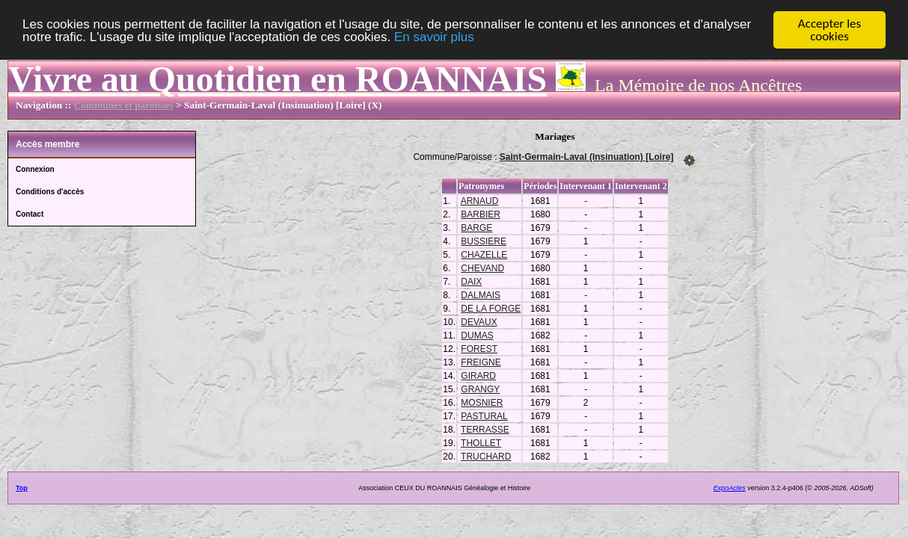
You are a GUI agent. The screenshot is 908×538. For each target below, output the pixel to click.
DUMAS (477, 335)
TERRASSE (485, 429)
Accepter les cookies (829, 30)
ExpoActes (730, 487)
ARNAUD (480, 200)
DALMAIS (480, 294)
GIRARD (478, 375)
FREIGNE (480, 361)
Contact (29, 214)
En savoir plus (434, 36)
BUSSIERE (483, 240)
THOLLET (481, 442)
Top (22, 487)
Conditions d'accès (50, 192)
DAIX (471, 281)
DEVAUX (479, 321)
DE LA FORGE (491, 308)
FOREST (479, 348)
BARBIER (480, 213)
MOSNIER (482, 402)
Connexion (35, 169)
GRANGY (480, 388)
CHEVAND (482, 267)
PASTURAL (484, 415)
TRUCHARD (486, 456)
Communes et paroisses (124, 105)
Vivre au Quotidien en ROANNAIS (277, 79)
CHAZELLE (484, 254)
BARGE (476, 227)
